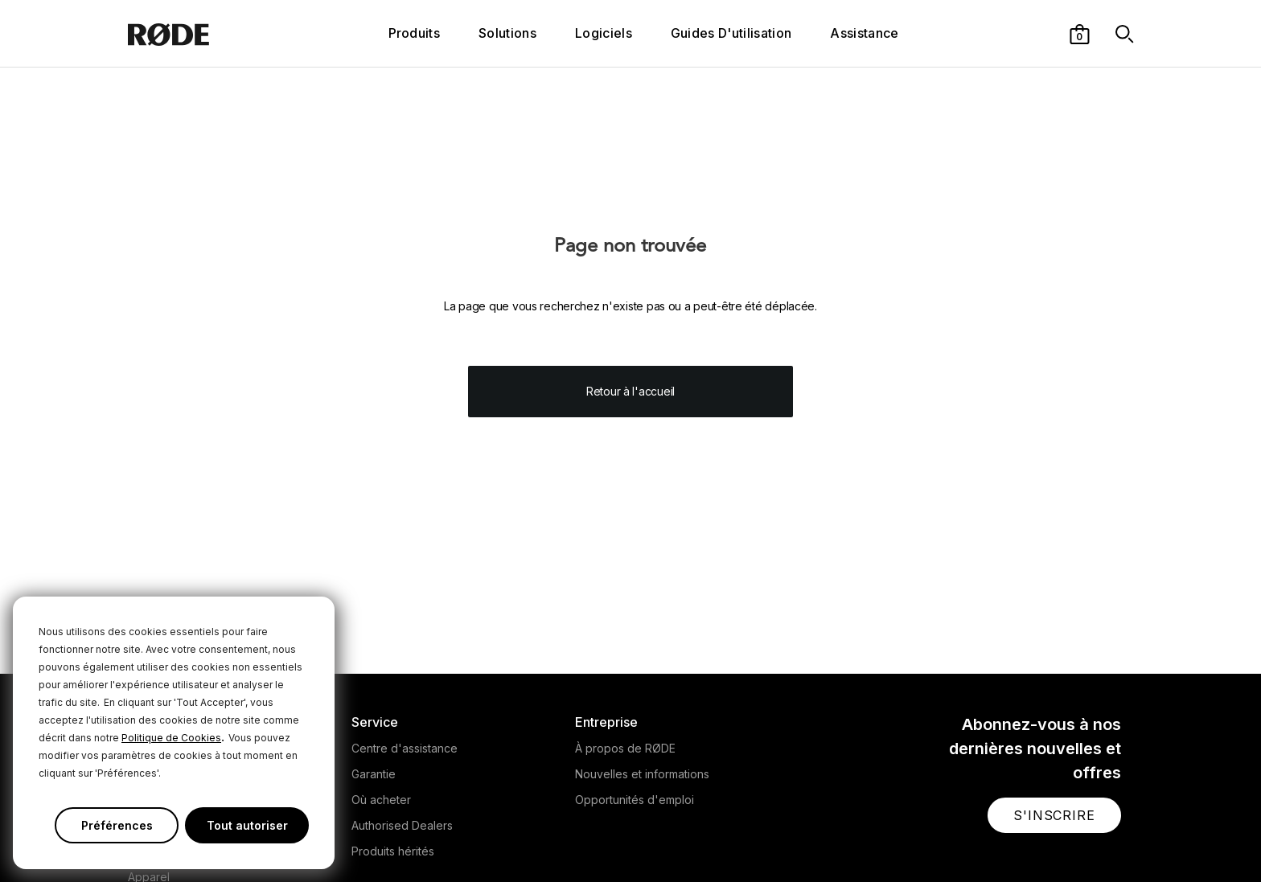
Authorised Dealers (402, 825)
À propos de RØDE (625, 748)
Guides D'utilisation (731, 33)
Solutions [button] (507, 33)
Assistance (864, 33)
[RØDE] (211, 33)
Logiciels (603, 33)
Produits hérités (392, 851)
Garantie (373, 774)
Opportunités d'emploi (634, 799)
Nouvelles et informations (642, 774)
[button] (1080, 33)
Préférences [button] (117, 825)
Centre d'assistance (404, 748)
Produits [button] (414, 33)
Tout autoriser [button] (247, 825)
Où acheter (381, 799)
